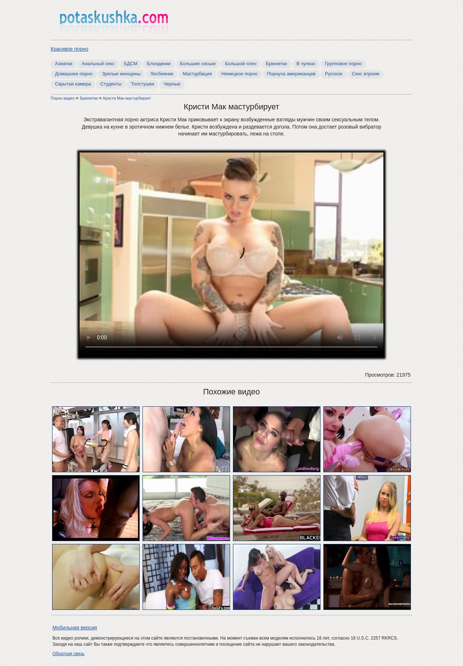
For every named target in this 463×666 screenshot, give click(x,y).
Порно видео (63, 98)
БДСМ (130, 63)
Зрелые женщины (121, 73)
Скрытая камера (73, 84)
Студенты (111, 84)
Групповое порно (343, 63)
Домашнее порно (74, 73)
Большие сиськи (198, 63)
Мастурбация (197, 73)
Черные (171, 84)
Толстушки (142, 84)
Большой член (240, 63)
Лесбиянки (161, 73)
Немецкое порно (239, 73)
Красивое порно (69, 49)
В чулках (306, 63)
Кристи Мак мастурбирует (127, 98)
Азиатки (63, 63)
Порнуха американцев (291, 73)
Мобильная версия (74, 628)
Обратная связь (68, 653)
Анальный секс (98, 63)
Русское (333, 73)
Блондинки (159, 63)
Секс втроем (365, 73)
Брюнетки (276, 63)
